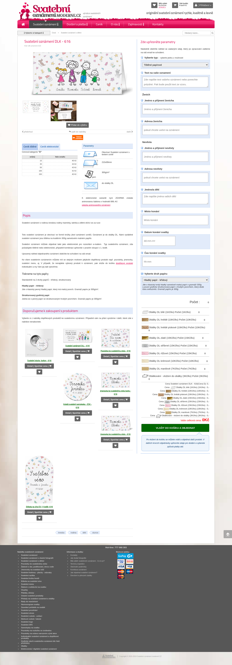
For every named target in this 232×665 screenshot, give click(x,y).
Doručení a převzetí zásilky (81, 575)
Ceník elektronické (49, 147)
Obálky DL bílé (158, 312)
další (130, 132)
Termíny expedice (77, 564)
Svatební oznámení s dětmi (71, 33)
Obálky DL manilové (160, 368)
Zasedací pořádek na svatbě (33, 607)
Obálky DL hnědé (160, 319)
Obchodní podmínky (78, 567)
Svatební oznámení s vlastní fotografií (37, 558)
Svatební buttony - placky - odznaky (36, 572)
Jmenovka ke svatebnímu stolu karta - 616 (115, 392)
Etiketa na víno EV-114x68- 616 (39, 506)
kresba (61, 533)
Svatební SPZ (27, 625)
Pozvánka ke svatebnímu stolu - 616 (115, 350)
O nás (115, 24)
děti (84, 533)
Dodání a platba (77, 24)
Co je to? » (162, 7)
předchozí (27, 132)
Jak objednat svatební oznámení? (83, 572)
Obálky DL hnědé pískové (164, 327)
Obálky (24, 646)
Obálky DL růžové (160, 353)
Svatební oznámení (45, 24)
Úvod (54, 33)
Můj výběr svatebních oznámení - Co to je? (87, 561)
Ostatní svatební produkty (32, 596)
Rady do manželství (29, 601)
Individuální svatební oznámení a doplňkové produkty (40, 637)
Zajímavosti (136, 24)
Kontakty (158, 24)
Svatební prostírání (29, 610)
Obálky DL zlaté (159, 337)
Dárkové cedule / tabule (31, 619)
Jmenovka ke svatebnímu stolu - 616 (115, 434)
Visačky (24, 590)
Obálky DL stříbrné (160, 345)
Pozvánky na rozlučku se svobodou (36, 630)
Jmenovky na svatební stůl (32, 570)
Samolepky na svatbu (30, 628)
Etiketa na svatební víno (31, 581)
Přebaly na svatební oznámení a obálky (38, 599)
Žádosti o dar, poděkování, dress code (37, 567)
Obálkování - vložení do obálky (166, 376)
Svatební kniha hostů (30, 578)
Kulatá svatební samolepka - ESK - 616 (77, 406)
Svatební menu (27, 584)
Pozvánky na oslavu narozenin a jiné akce (39, 633)
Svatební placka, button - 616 (39, 360)
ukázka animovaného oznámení (96, 205)
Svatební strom (27, 613)
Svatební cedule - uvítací (31, 616)
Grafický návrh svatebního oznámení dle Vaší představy (40, 642)
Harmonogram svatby (30, 604)
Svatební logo (27, 622)
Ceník (99, 24)
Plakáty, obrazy (27, 593)
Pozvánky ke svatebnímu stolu (34, 564)
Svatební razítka (28, 575)
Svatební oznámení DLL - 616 (77, 345)
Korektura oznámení (78, 570)
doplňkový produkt (124, 263)
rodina (73, 533)
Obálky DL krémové (161, 360)
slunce (95, 533)
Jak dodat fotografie (78, 558)
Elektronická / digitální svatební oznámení (39, 649)
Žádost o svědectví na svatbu (33, 587)
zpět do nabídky (77, 132)
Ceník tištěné (30, 147)
